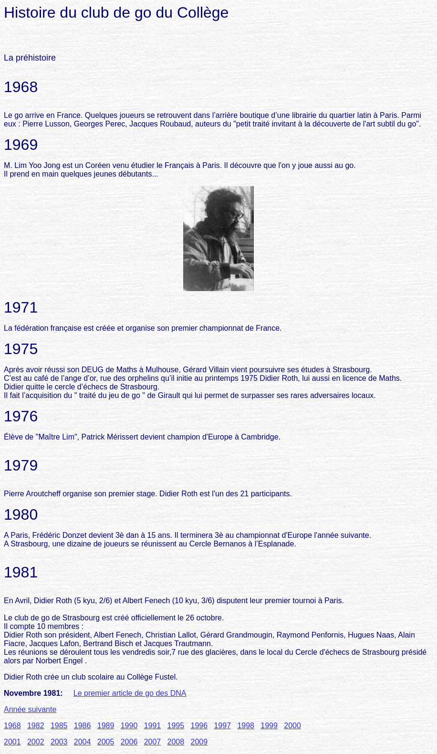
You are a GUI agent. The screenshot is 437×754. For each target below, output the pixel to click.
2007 (152, 742)
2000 (292, 726)
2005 (105, 742)
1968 (12, 726)
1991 (152, 726)
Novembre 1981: (33, 693)
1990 (129, 726)
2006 (129, 742)
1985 (59, 726)
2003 (59, 742)
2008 (176, 742)
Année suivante (30, 709)
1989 (105, 726)
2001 (12, 742)
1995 (176, 726)
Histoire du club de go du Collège (116, 12)
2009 (199, 742)
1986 (82, 726)
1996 (199, 726)
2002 (35, 742)
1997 (222, 726)
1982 (35, 726)
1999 (269, 726)
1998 (245, 726)
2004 (82, 742)
